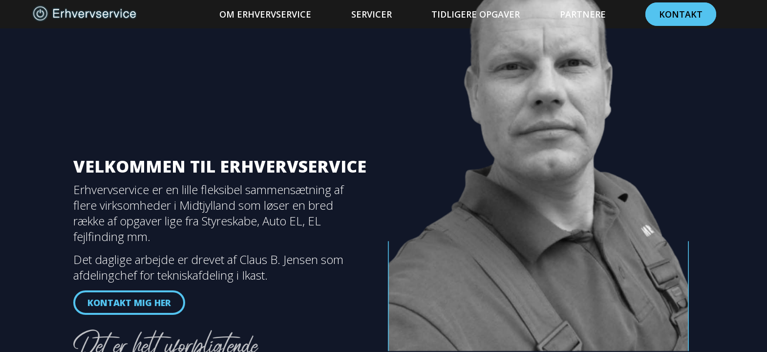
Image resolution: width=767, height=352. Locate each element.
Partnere (583, 14)
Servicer (371, 14)
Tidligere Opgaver (475, 14)
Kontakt (681, 14)
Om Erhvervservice (265, 14)
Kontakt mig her (129, 302)
